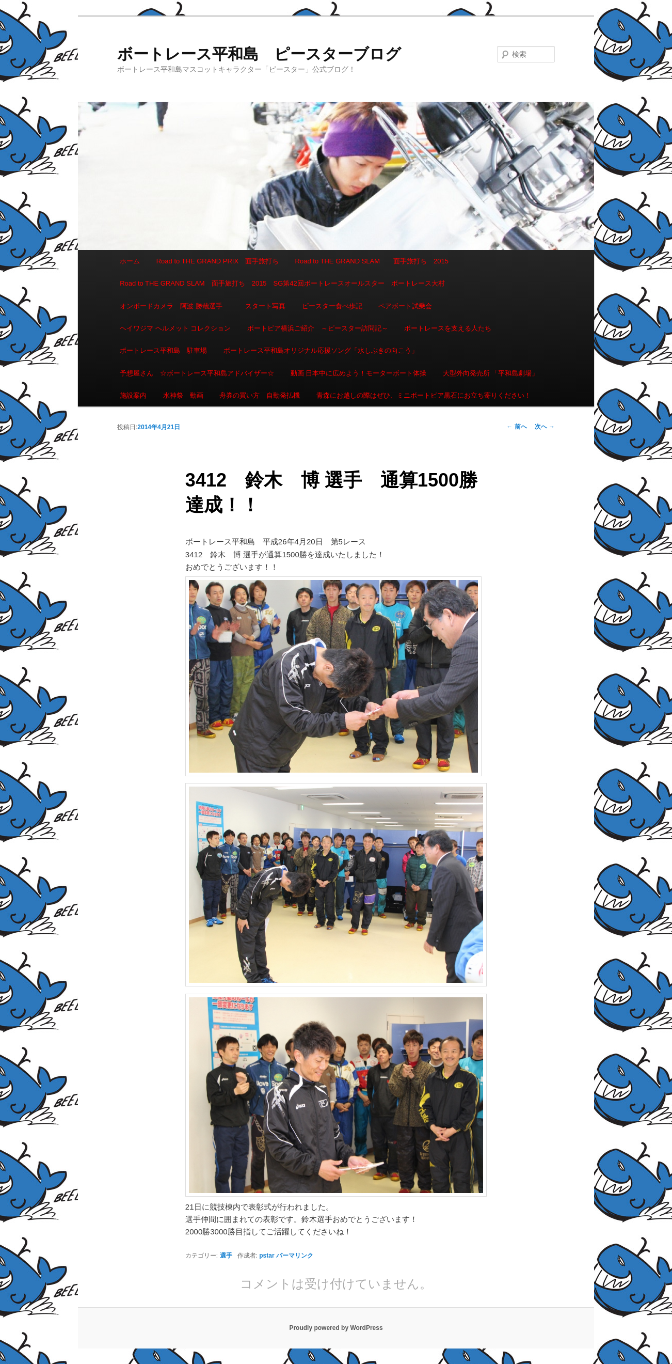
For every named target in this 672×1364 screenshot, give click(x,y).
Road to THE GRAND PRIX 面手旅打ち (217, 261)
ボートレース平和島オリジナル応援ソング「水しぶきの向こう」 (320, 350)
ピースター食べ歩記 (332, 306)
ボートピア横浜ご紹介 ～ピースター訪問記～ (317, 328)
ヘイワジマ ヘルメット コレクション (175, 328)
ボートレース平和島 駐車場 (163, 350)
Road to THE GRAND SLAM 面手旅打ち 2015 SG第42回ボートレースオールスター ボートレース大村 (282, 283)
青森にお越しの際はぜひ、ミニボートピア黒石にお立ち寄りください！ (423, 395)
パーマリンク (294, 1255)
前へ (516, 426)
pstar (266, 1255)
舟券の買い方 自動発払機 (259, 395)
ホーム (130, 261)
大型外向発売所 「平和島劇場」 (491, 373)
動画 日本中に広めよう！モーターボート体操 (359, 373)
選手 (226, 1255)
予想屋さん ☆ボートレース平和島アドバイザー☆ (197, 373)
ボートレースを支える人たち (447, 328)
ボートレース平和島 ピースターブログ (259, 53)
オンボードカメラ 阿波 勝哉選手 (174, 306)
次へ (545, 426)
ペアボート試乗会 (405, 306)
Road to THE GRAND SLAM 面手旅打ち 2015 (372, 261)
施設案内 (133, 395)
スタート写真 (265, 306)
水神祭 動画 (183, 395)
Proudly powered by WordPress (335, 1327)
